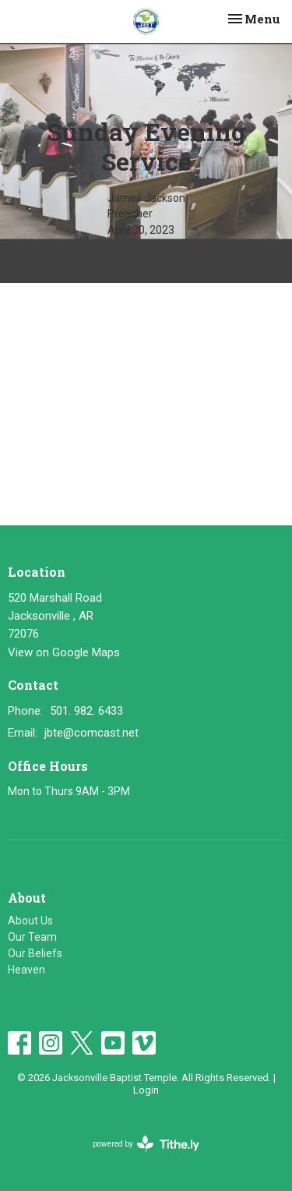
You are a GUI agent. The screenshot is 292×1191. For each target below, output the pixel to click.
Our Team (32, 937)
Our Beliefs (35, 953)
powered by (146, 1143)
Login (146, 1090)
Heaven (26, 969)
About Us (30, 920)
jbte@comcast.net (91, 733)
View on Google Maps (64, 652)
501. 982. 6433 (86, 711)
